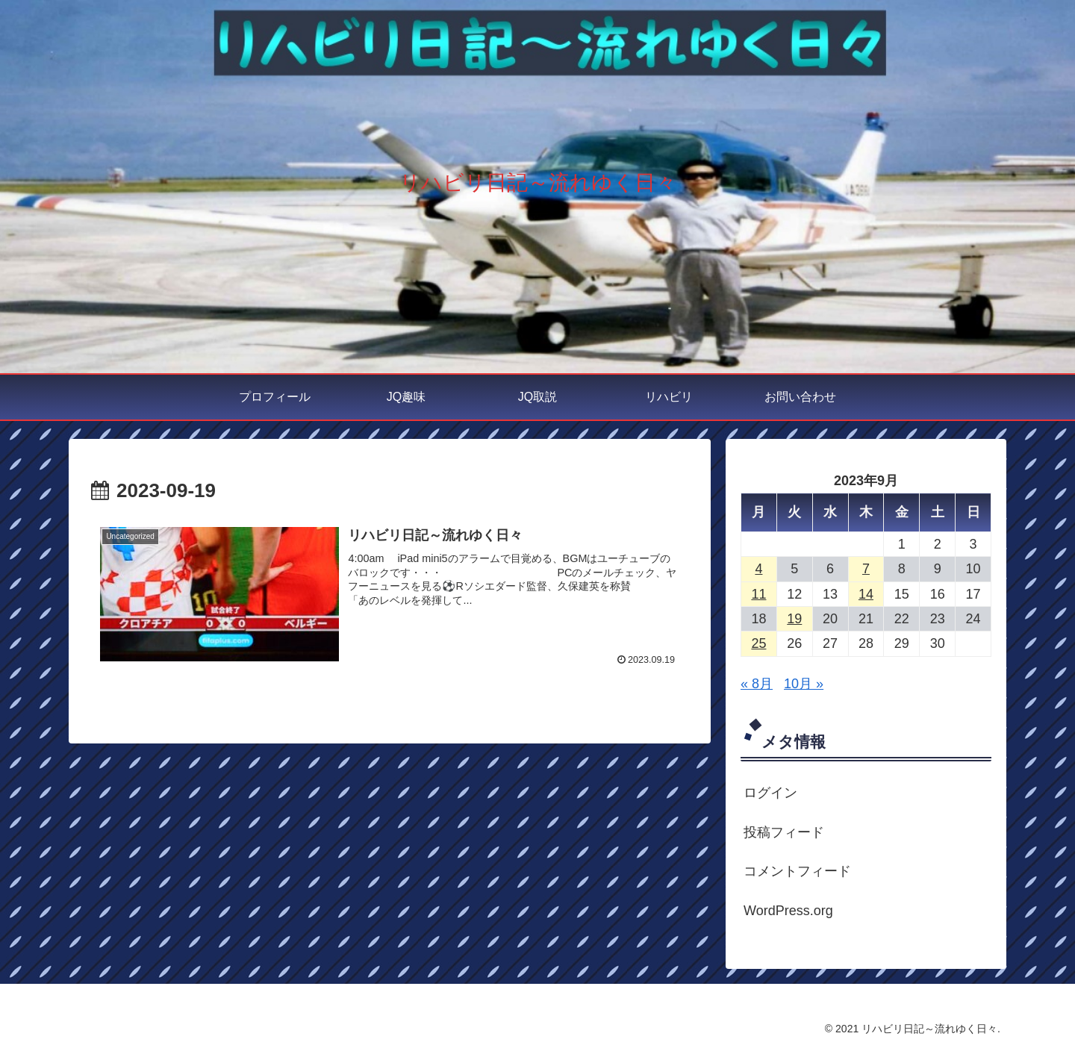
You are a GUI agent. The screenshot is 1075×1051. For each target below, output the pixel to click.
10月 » (803, 683)
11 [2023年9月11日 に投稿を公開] (758, 594)
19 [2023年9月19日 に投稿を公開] (794, 618)
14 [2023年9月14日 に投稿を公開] (866, 594)
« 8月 (757, 683)
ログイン (770, 792)
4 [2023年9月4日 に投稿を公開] (758, 568)
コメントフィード (797, 871)
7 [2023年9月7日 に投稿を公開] (866, 568)
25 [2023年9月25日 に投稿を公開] (758, 643)
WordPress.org (788, 910)
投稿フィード (784, 832)
